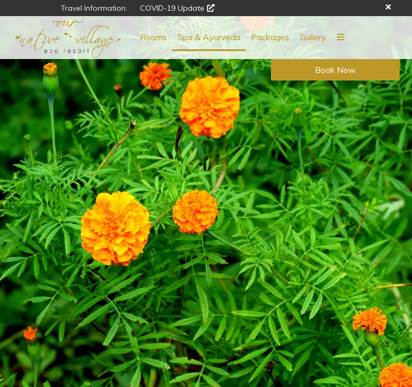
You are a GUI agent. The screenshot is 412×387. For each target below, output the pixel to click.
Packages (270, 37)
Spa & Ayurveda (209, 37)
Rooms (153, 37)
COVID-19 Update (177, 8)
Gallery (313, 37)
